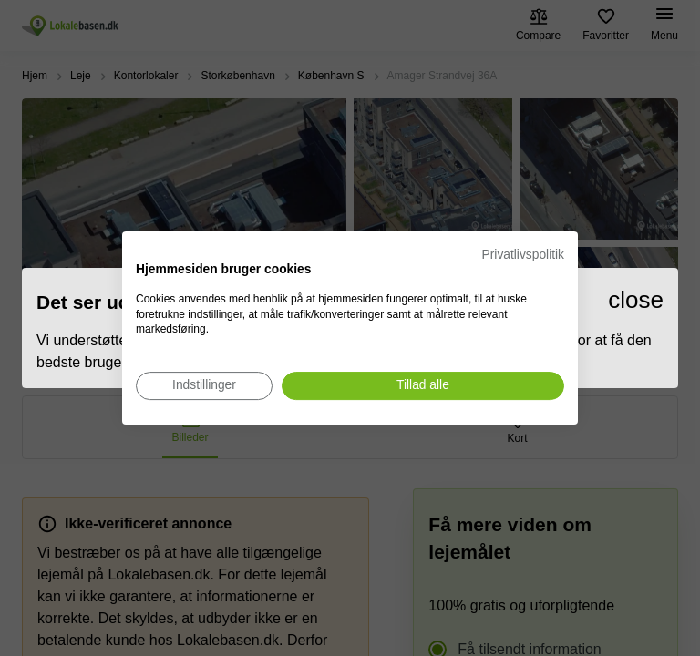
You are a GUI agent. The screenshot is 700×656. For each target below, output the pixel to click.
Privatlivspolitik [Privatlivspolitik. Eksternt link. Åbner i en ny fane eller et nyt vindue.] (523, 254)
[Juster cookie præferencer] (204, 386)
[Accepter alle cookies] (423, 386)
